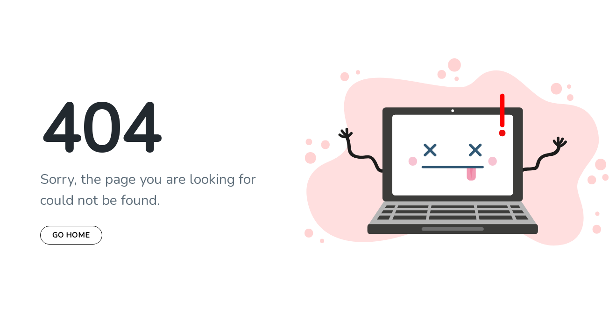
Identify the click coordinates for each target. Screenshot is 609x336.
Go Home (71, 235)
